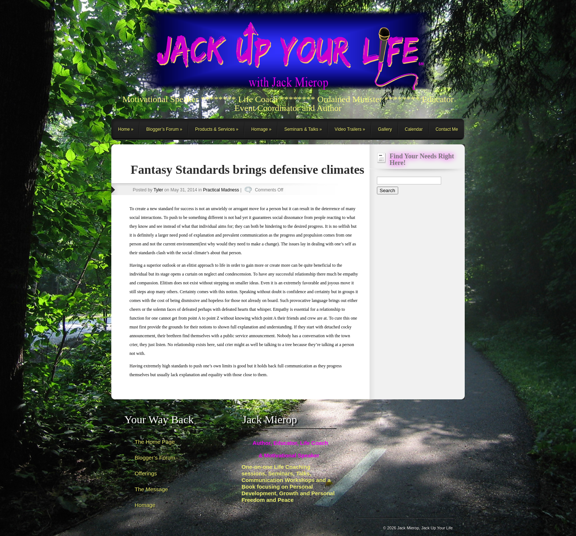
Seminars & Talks (301, 129)
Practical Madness (221, 190)
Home (124, 129)
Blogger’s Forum (162, 129)
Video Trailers (348, 129)
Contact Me (447, 129)
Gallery (385, 129)
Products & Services (215, 129)
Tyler (158, 190)
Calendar (414, 129)
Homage (259, 129)
